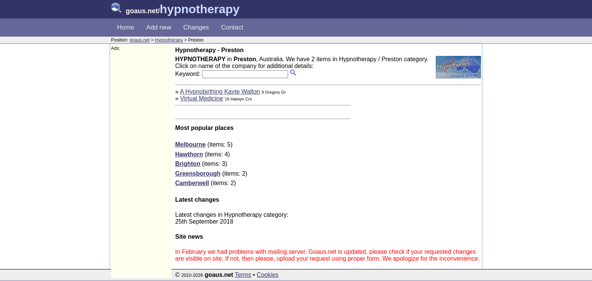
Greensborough (197, 173)
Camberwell (192, 183)
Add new (158, 27)
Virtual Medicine (201, 98)
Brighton (187, 164)
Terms (243, 275)
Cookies (268, 275)
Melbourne (190, 144)
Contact (232, 27)
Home (125, 27)
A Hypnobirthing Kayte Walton (220, 91)
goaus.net (140, 40)
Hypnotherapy (169, 40)
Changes (196, 27)
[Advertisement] (141, 164)
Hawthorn (189, 154)
